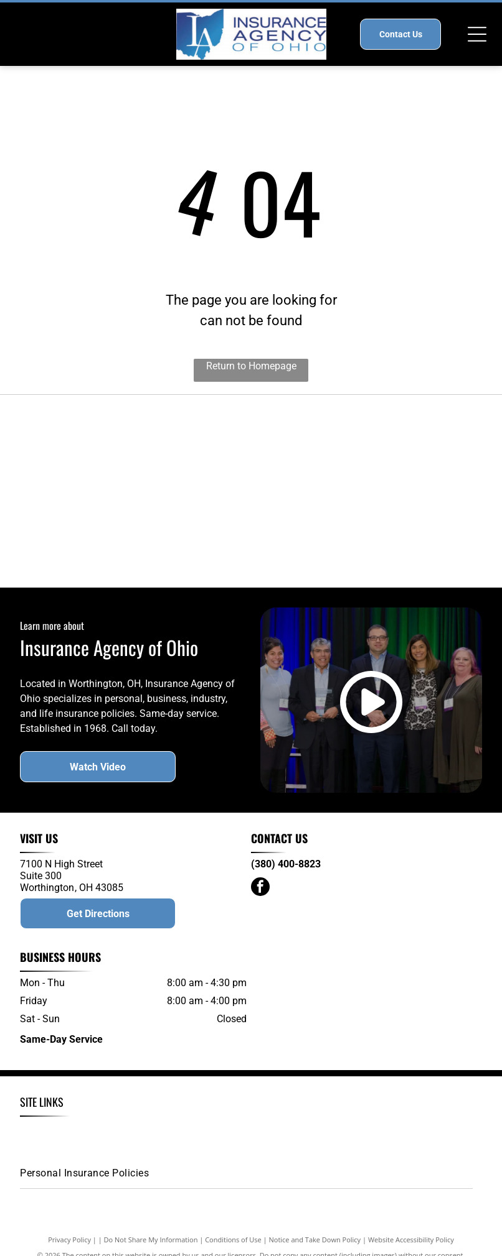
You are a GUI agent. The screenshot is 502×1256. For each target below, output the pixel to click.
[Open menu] (477, 34)
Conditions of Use (233, 1250)
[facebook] (260, 899)
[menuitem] (76, 1143)
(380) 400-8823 (286, 874)
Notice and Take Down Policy (315, 1250)
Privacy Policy (69, 1250)
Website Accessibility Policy (411, 1250)
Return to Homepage (251, 366)
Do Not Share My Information (151, 1250)
